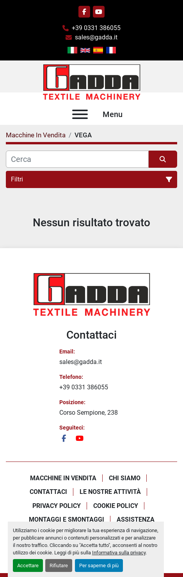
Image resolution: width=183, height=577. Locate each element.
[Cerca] (77, 159)
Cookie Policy (115, 506)
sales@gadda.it (96, 37)
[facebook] (84, 12)
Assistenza (136, 519)
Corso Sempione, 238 (88, 412)
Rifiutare (59, 565)
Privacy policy (56, 506)
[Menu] (80, 114)
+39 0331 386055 (96, 28)
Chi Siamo (124, 478)
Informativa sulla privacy (119, 553)
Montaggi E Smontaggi (66, 519)
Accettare (28, 565)
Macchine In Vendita (63, 478)
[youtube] (99, 12)
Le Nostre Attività (110, 491)
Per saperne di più (99, 565)
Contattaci (48, 491)
